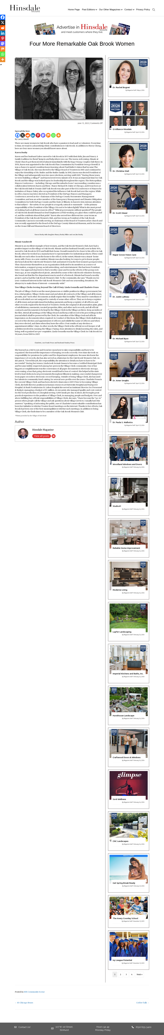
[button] (96, 10)
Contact (128, 9)
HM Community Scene (34, 992)
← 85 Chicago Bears (24, 1002)
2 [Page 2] (120, 974)
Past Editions (88, 9)
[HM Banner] (82, 28)
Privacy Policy (143, 9)
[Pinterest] (38, 135)
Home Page (74, 9)
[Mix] (48, 135)
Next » (139, 974)
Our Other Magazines (109, 9)
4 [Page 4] (131, 974)
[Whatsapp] (53, 135)
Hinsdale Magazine (43, 429)
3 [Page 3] (126, 974)
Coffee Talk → (142, 1002)
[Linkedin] (33, 135)
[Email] (54, 436)
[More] (58, 135)
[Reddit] (27, 135)
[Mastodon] (43, 135)
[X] (22, 135)
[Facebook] (17, 135)
